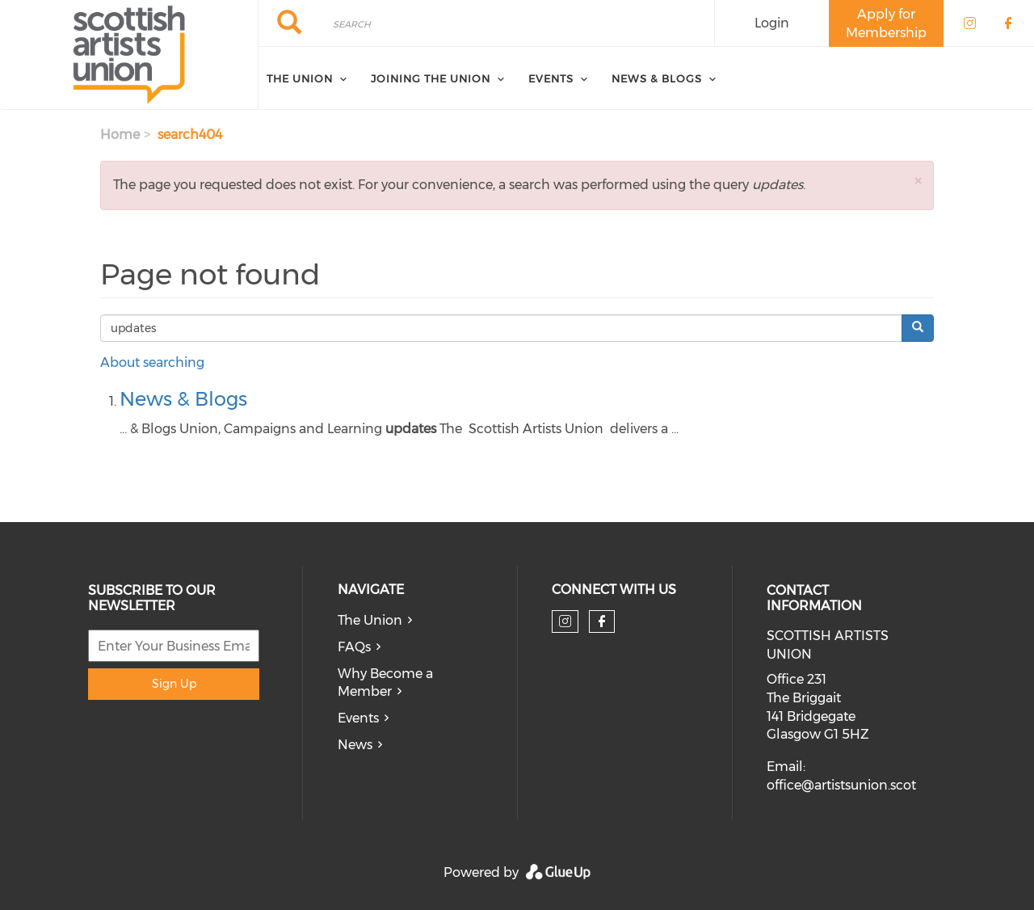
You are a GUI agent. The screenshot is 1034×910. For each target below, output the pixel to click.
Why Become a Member (385, 683)
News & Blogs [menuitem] (657, 78)
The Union (370, 620)
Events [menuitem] (551, 78)
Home (120, 134)
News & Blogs (183, 399)
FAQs (354, 647)
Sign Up (174, 683)
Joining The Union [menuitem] (430, 78)
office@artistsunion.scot (841, 785)
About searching (152, 362)
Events (358, 718)
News (355, 744)
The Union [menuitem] (300, 78)
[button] (918, 180)
